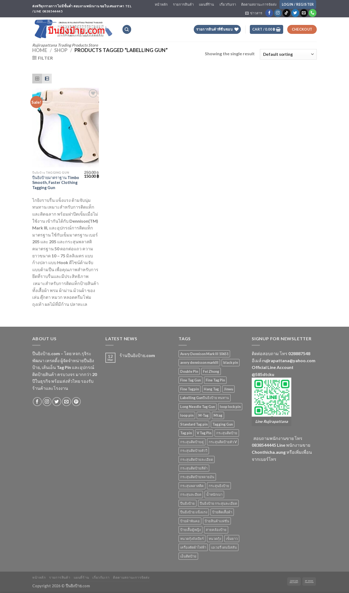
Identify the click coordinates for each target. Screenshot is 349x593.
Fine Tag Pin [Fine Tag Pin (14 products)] (215, 380)
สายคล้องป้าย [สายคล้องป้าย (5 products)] (216, 529)
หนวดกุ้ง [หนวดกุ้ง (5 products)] (215, 538)
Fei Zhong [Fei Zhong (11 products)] (211, 371)
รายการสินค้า (183, 4)
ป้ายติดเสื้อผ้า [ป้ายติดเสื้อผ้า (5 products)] (222, 512)
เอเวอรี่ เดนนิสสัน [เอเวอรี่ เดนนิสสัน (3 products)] (224, 547)
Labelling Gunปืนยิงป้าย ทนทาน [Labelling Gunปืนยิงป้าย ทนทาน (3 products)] (204, 398)
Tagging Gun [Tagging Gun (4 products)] (222, 424)
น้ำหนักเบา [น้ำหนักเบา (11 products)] (214, 494)
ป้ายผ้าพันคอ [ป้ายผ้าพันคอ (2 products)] (190, 521)
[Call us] (312, 13)
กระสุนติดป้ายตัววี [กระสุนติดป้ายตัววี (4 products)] (193, 450)
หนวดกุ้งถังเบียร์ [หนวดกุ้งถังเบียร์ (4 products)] (192, 538)
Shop (60, 50)
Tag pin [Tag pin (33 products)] (186, 433)
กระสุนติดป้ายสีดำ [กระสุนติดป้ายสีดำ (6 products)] (194, 468)
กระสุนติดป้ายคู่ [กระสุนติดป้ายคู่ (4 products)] (192, 442)
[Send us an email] (304, 13)
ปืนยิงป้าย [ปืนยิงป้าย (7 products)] (187, 503)
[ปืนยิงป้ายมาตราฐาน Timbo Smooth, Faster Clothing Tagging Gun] (65, 128)
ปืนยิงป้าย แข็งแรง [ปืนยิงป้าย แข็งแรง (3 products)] (193, 512)
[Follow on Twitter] (295, 13)
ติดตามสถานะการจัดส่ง (258, 4)
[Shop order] (288, 54)
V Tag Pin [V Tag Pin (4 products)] (204, 433)
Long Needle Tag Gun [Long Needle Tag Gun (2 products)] (197, 406)
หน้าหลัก (161, 4)
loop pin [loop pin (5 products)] (186, 415)
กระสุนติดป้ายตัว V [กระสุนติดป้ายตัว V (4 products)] (223, 442)
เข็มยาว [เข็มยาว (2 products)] (232, 538)
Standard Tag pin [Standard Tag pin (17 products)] (194, 424)
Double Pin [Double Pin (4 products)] (189, 371)
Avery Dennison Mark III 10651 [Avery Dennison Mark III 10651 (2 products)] (204, 354)
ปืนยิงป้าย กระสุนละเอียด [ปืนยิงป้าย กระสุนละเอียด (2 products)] (218, 503)
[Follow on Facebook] (269, 13)
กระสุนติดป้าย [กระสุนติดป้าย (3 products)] (226, 433)
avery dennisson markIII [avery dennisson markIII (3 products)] (199, 362)
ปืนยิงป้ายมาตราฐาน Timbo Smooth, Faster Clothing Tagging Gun (55, 182)
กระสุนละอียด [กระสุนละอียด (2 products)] (190, 494)
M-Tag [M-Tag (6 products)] (203, 415)
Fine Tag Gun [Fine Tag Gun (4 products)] (190, 380)
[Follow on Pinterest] (76, 401)
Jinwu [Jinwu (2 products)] (228, 389)
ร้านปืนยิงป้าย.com (137, 355)
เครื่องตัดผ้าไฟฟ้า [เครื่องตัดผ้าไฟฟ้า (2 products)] (193, 547)
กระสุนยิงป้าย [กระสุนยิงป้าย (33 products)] (219, 486)
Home (39, 50)
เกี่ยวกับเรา (227, 4)
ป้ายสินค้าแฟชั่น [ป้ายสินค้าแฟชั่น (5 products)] (217, 521)
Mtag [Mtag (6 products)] (218, 415)
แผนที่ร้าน (206, 4)
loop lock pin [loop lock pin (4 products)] (230, 406)
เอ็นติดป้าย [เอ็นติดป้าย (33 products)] (188, 556)
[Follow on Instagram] (278, 13)
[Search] (126, 29)
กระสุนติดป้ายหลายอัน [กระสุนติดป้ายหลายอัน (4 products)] (197, 477)
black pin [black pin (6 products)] (230, 362)
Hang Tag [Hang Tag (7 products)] (211, 389)
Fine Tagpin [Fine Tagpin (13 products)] (189, 389)
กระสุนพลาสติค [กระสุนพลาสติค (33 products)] (192, 486)
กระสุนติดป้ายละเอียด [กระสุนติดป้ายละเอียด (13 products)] (196, 459)
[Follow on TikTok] (286, 13)
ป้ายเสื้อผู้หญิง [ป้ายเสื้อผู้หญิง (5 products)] (190, 529)
